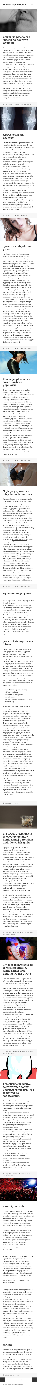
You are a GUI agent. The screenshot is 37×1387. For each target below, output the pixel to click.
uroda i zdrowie (26, 104)
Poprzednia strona (2, 1379)
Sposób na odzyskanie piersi (17, 247)
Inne (16, 803)
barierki (7, 1344)
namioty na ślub (13, 1206)
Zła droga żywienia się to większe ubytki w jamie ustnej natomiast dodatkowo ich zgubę (18, 838)
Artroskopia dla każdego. (13, 136)
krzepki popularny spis (15, 4)
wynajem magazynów (17, 593)
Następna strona (34, 1379)
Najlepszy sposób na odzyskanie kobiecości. (18, 492)
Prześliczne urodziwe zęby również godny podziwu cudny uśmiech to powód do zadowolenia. (18, 1090)
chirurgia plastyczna (19, 539)
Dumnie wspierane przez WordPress (13, 1385)
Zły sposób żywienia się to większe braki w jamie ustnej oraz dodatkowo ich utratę (18, 969)
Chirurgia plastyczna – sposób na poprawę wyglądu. (17, 40)
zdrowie (24, 215)
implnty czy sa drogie (27, 932)
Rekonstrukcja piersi (10, 525)
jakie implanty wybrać (9, 934)
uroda (17, 104)
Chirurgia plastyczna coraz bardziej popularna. (16, 382)
